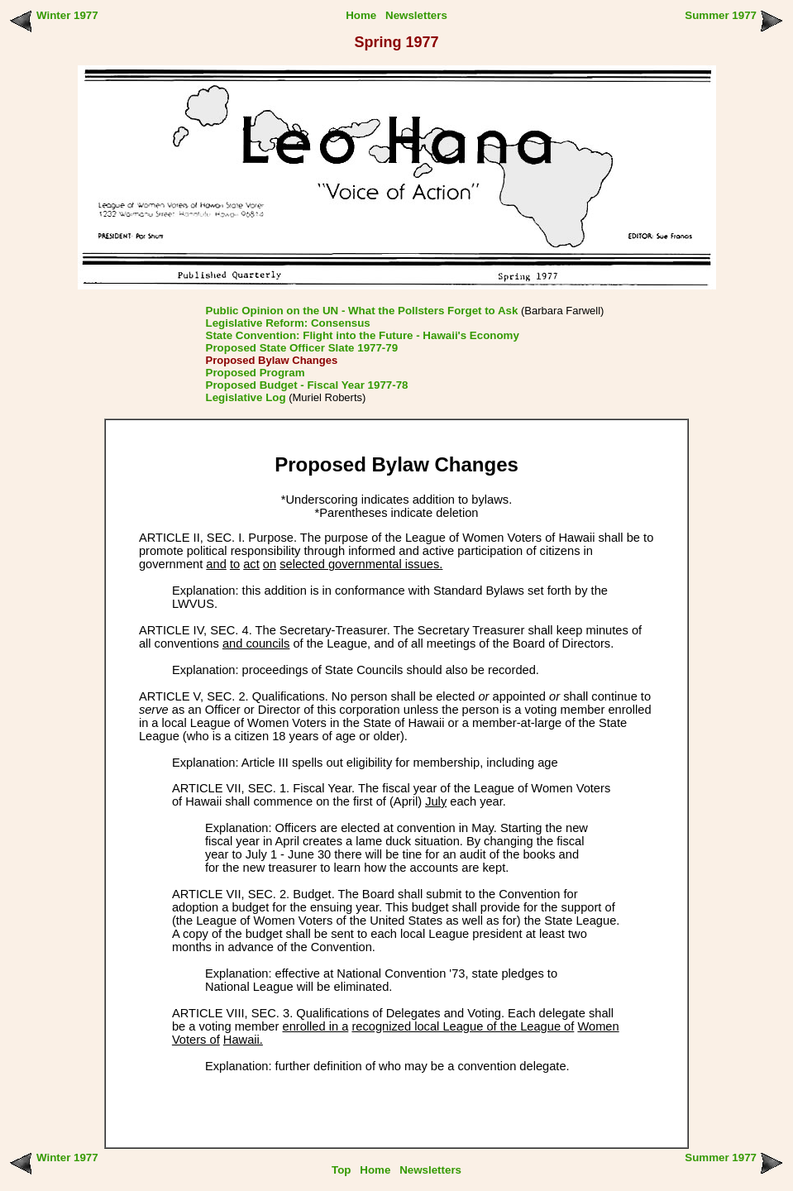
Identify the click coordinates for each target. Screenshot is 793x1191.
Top (341, 1170)
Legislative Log (246, 397)
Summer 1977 (721, 15)
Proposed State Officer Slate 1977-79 (302, 348)
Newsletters (416, 15)
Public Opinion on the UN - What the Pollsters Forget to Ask (362, 310)
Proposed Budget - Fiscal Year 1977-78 (307, 385)
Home (361, 15)
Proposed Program (255, 372)
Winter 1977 (67, 15)
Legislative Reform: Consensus (288, 323)
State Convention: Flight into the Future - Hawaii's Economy (362, 335)
